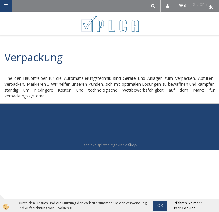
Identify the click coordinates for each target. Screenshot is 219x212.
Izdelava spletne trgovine (103, 145)
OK (160, 205)
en (202, 4)
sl (194, 4)
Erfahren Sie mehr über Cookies (187, 206)
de (211, 7)
